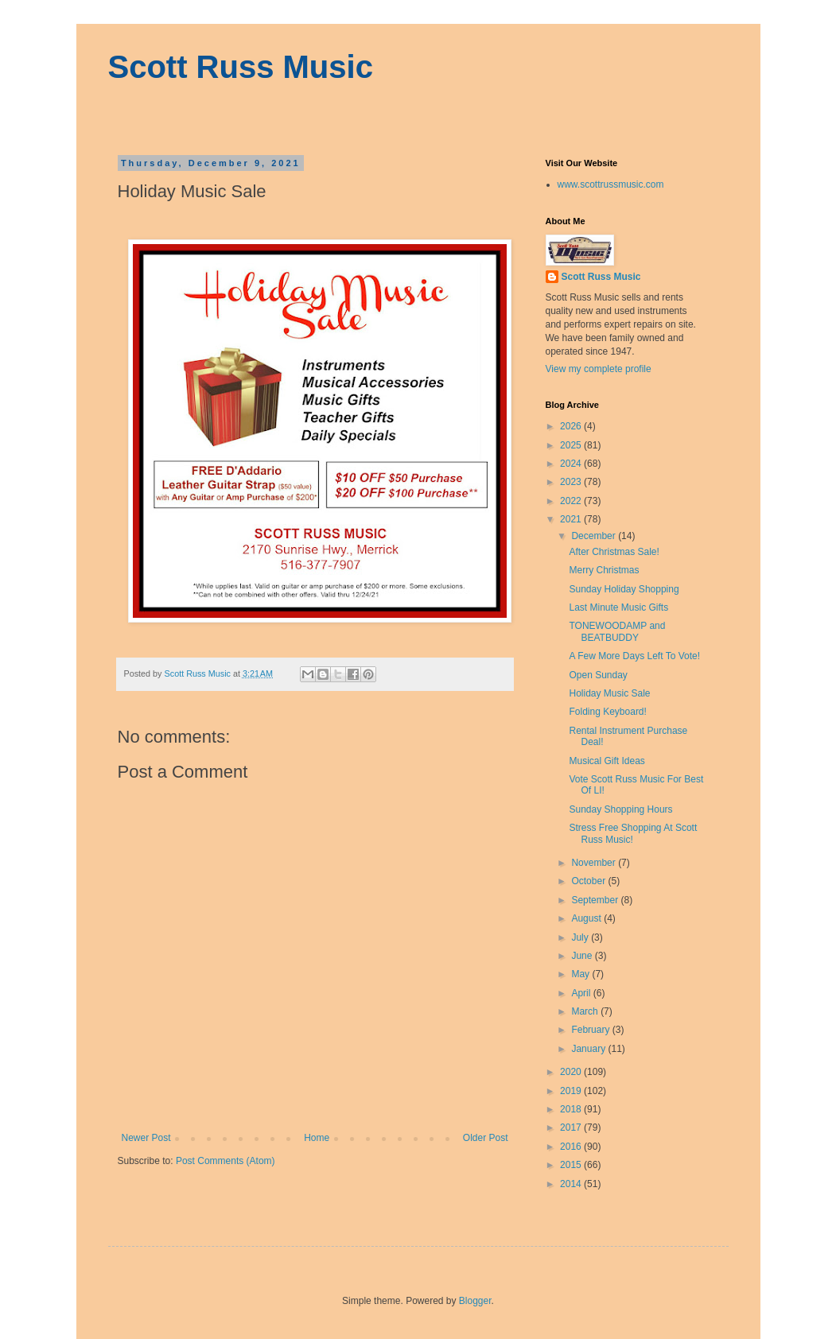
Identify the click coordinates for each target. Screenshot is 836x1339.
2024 (572, 463)
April (582, 993)
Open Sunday (598, 675)
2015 (572, 1164)
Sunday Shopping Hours (620, 809)
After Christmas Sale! (614, 551)
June (582, 955)
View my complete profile (598, 369)
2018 (572, 1109)
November (594, 862)
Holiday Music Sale (609, 693)
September (595, 900)
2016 (572, 1146)
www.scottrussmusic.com (611, 184)
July (581, 937)
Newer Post (146, 1137)
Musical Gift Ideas (606, 761)
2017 (572, 1127)
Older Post (485, 1137)
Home (316, 1137)
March (586, 1011)
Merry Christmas (604, 570)
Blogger (475, 1300)
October (589, 881)
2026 (572, 426)
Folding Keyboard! (607, 711)
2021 (572, 519)
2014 (572, 1184)
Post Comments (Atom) (225, 1160)
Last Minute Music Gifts (618, 607)
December (594, 535)
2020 (572, 1071)
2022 (572, 500)
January (589, 1048)
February (591, 1029)
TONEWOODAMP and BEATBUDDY (617, 631)
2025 (572, 445)
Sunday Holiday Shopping (624, 589)
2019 (572, 1090)
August (587, 918)
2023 (572, 481)
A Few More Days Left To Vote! (634, 656)
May (581, 974)
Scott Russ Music (240, 66)
